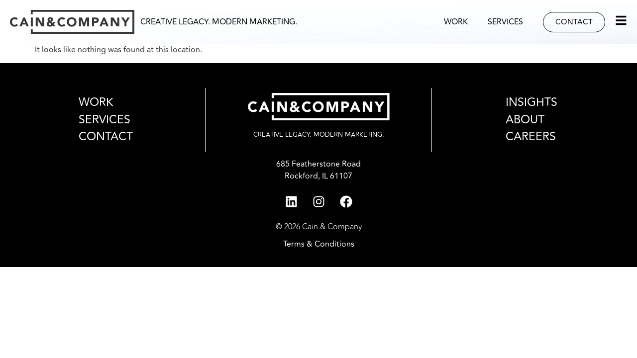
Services (505, 22)
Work (456, 22)
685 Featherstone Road (318, 164)
